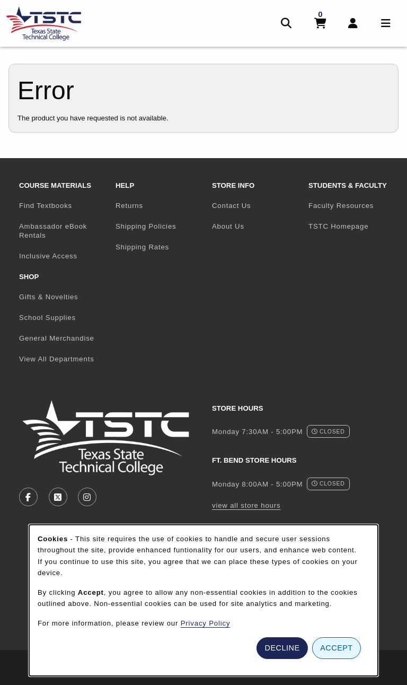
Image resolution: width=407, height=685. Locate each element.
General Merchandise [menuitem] (56, 338)
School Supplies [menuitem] (47, 318)
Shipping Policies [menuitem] (146, 226)
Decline (282, 648)
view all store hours (246, 505)
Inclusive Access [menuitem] (48, 256)
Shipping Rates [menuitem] (142, 247)
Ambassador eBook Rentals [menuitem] (53, 230)
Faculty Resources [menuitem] (341, 206)
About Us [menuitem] (228, 226)
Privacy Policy (206, 623)
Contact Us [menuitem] (231, 206)
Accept (336, 648)
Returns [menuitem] (129, 206)
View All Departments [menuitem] (56, 359)
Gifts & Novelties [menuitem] (48, 297)
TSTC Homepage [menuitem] (352, 226)
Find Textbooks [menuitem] (45, 206)
